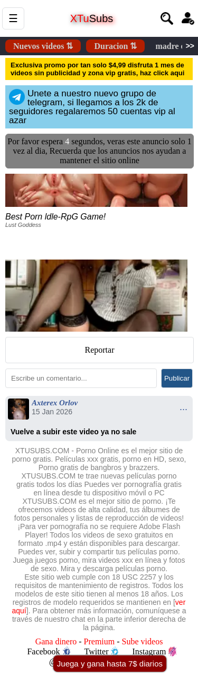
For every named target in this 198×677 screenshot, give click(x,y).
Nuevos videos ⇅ (43, 46)
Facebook (48, 651)
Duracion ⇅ (115, 46)
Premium (99, 641)
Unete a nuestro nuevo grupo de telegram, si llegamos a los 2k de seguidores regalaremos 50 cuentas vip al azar (92, 106)
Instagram (155, 651)
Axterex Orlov (55, 403)
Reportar (100, 349)
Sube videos (142, 641)
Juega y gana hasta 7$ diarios (110, 663)
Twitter (101, 651)
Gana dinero (56, 641)
